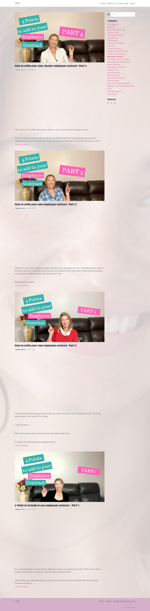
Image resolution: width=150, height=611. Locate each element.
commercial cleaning (116, 43)
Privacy (108, 602)
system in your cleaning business (121, 87)
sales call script (113, 76)
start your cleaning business (119, 85)
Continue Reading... (21, 144)
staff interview (113, 82)
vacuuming (112, 96)
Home (103, 3)
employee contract (20, 69)
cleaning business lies (116, 30)
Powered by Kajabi (129, 608)
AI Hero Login (122, 3)
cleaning (110, 27)
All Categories (113, 24)
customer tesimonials (116, 54)
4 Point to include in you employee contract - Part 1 (48, 506)
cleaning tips (113, 38)
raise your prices (114, 73)
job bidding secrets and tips (119, 63)
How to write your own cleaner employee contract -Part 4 (52, 66)
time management (115, 93)
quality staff (112, 71)
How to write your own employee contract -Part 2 (47, 346)
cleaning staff (113, 32)
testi (109, 90)
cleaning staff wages (116, 35)
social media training (116, 79)
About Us (111, 3)
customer (111, 46)
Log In (132, 3)
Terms (100, 602)
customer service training (118, 52)
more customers (114, 65)
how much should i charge (118, 60)
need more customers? (117, 68)
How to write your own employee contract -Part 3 (47, 204)
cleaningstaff (112, 41)
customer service (114, 49)
